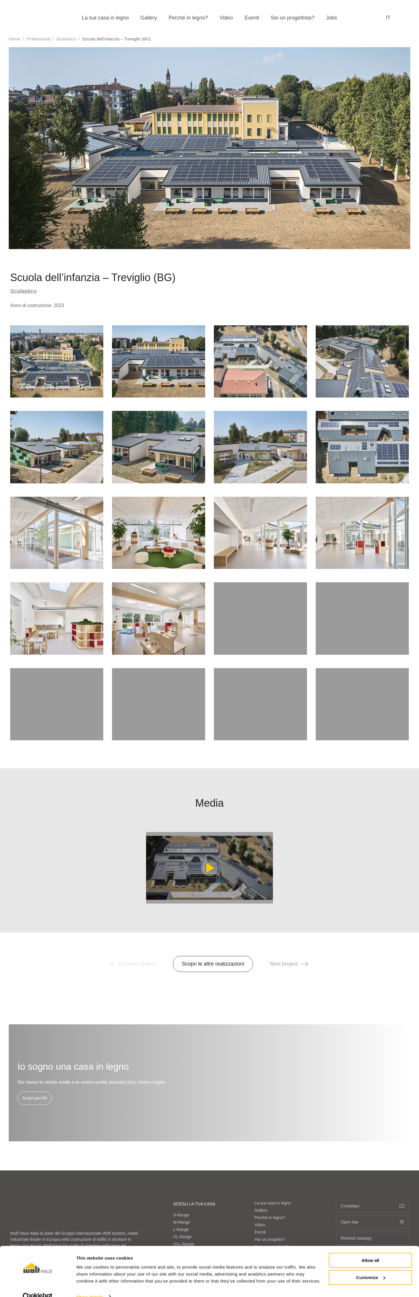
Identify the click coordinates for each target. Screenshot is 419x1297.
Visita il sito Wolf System (32, 1210)
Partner (261, 1188)
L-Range (181, 1119)
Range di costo (268, 1166)
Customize (370, 1265)
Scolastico (66, 38)
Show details (89, 1285)
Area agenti (265, 1224)
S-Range (181, 1105)
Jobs (331, 18)
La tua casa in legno (105, 18)
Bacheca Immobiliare (274, 1180)
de (369, 1184)
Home (14, 38)
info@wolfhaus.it (68, 1175)
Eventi (251, 18)
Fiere (259, 1202)
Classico (181, 1169)
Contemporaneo (187, 1176)
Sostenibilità (266, 1173)
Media (260, 1195)
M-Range (181, 1112)
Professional (38, 38)
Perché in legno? (188, 18)
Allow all (370, 1248)
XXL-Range (183, 1134)
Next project (289, 964)
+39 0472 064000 (33, 1175)
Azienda (262, 1151)
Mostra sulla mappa (33, 1225)
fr (354, 1184)
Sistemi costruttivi (270, 1158)
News (260, 1209)
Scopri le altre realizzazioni (213, 964)
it (388, 18)
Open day (372, 1112)
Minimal (180, 1184)
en (339, 1184)
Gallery (149, 18)
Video (226, 18)
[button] (304, 964)
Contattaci (264, 1217)
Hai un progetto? (270, 1129)
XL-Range (182, 1127)
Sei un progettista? (292, 18)
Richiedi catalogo (372, 1128)
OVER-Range (185, 1141)
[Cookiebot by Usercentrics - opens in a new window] (37, 1285)
